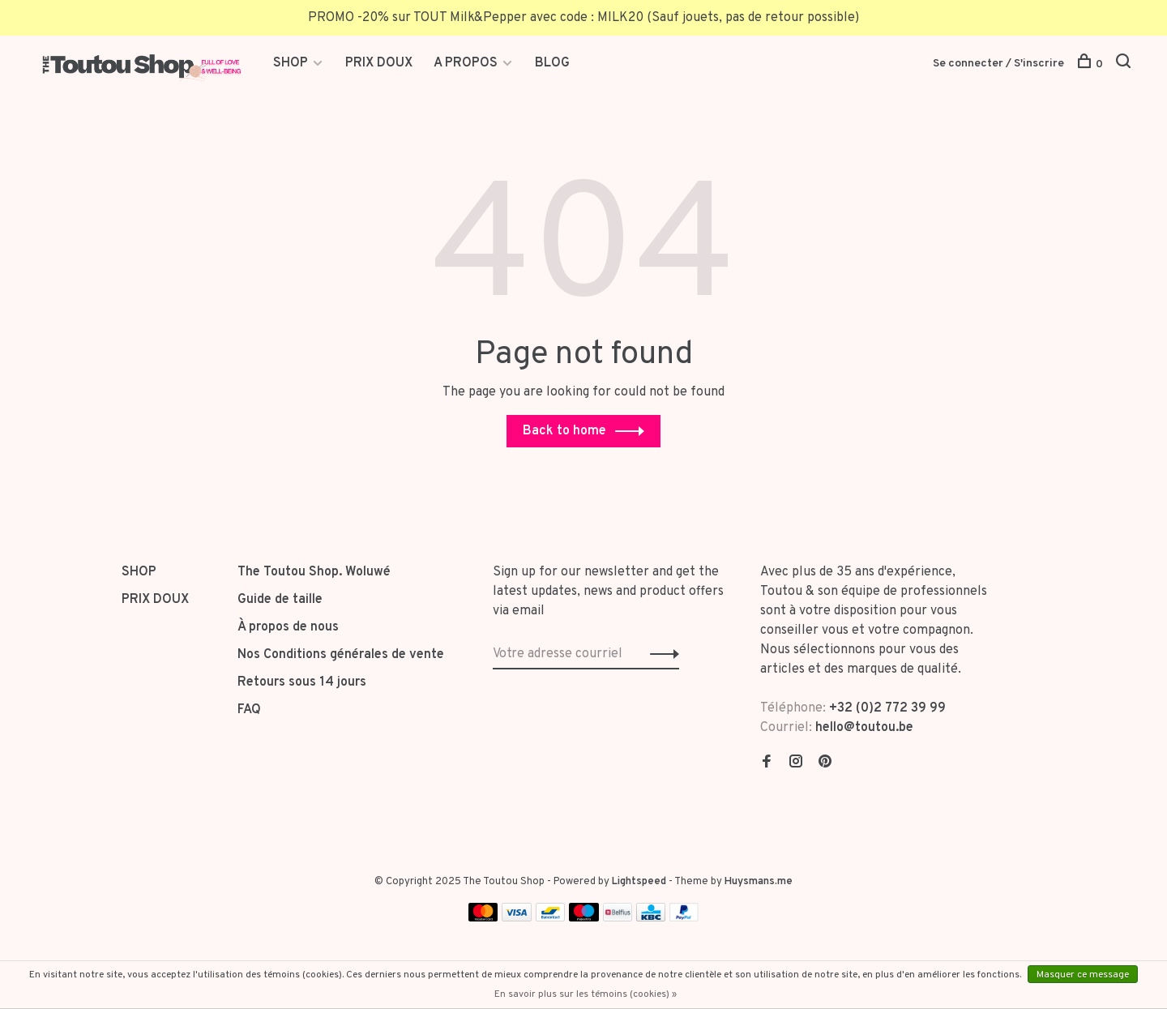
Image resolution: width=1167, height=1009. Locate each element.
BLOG (552, 63)
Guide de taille (280, 600)
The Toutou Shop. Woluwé (314, 572)
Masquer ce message (1083, 974)
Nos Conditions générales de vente (340, 655)
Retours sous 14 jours (301, 682)
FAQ (249, 710)
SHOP (292, 63)
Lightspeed (639, 881)
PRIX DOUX (379, 63)
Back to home (564, 431)
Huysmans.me (759, 881)
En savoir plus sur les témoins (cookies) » (585, 994)
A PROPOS (466, 63)
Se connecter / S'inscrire (998, 64)
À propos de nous (288, 627)
